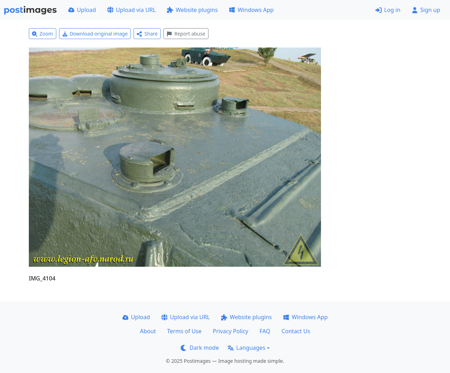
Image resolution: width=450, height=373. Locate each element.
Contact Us (296, 331)
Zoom (42, 33)
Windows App (251, 10)
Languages (246, 348)
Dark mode (200, 348)
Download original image (95, 33)
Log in (387, 10)
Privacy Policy (230, 331)
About (148, 331)
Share (147, 33)
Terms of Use (184, 331)
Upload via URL (131, 10)
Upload (82, 10)
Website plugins (192, 10)
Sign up (426, 10)
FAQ (264, 331)
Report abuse (186, 33)
